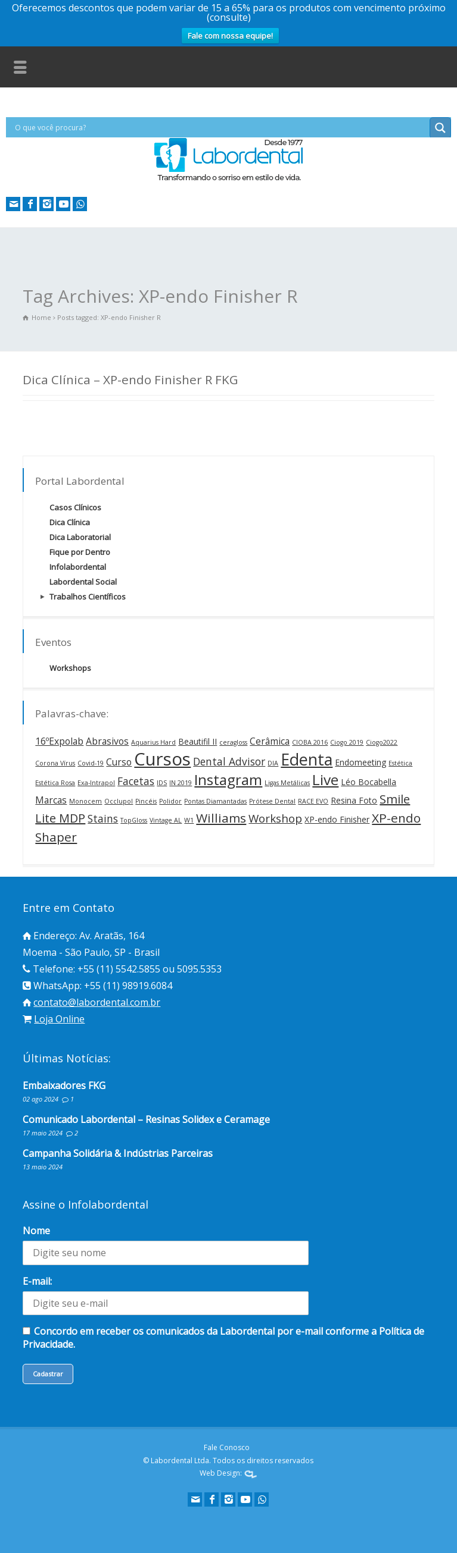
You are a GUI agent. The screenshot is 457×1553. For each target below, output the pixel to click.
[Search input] (221, 127)
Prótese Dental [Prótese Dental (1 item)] (272, 801)
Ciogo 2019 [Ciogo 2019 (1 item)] (346, 742)
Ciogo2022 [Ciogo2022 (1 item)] (381, 742)
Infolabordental (77, 566)
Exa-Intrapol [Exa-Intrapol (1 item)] (96, 783)
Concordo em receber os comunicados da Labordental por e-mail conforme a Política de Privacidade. (223, 1338)
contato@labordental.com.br (96, 1002)
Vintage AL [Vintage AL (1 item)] (166, 820)
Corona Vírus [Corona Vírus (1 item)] (55, 763)
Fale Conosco (227, 1447)
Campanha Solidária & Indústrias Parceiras (118, 1153)
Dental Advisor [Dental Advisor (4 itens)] (229, 761)
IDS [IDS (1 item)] (162, 783)
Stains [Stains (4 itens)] (103, 818)
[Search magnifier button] (440, 128)
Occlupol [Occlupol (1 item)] (118, 801)
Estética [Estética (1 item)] (400, 763)
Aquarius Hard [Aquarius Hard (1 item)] (153, 742)
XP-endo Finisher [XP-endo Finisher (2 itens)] (336, 819)
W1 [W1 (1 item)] (189, 820)
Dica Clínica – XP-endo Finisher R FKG (130, 379)
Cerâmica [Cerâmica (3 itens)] (270, 741)
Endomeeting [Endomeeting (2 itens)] (360, 762)
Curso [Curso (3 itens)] (119, 761)
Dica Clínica (69, 522)
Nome (36, 1230)
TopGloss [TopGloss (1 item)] (133, 820)
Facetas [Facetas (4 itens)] (135, 781)
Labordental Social (83, 581)
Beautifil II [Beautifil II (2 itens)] (197, 741)
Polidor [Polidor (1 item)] (170, 801)
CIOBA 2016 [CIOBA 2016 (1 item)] (310, 742)
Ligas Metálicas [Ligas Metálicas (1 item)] (287, 783)
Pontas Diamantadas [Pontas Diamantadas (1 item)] (215, 801)
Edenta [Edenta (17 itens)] (306, 759)
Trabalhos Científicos (87, 596)
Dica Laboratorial (80, 537)
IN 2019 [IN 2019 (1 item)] (180, 783)
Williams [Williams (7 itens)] (221, 818)
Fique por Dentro (79, 552)
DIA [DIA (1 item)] (273, 763)
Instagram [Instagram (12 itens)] (228, 779)
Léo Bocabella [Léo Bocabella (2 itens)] (368, 782)
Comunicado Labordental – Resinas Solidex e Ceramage (146, 1119)
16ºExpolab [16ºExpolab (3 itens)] (59, 741)
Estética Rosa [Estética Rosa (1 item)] (55, 783)
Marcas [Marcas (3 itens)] (51, 800)
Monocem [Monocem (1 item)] (85, 801)
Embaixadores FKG (64, 1085)
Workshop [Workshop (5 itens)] (275, 818)
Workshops (70, 668)
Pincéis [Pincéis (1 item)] (146, 801)
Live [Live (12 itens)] (325, 779)
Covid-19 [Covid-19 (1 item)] (90, 763)
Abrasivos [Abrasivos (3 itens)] (107, 741)
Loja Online (59, 1018)
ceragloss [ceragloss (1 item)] (233, 742)
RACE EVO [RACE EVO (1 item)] (313, 801)
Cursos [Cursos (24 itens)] (162, 759)
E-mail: (37, 1281)
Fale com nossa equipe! (230, 35)
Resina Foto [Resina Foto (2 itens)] (354, 800)
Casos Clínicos (75, 507)
